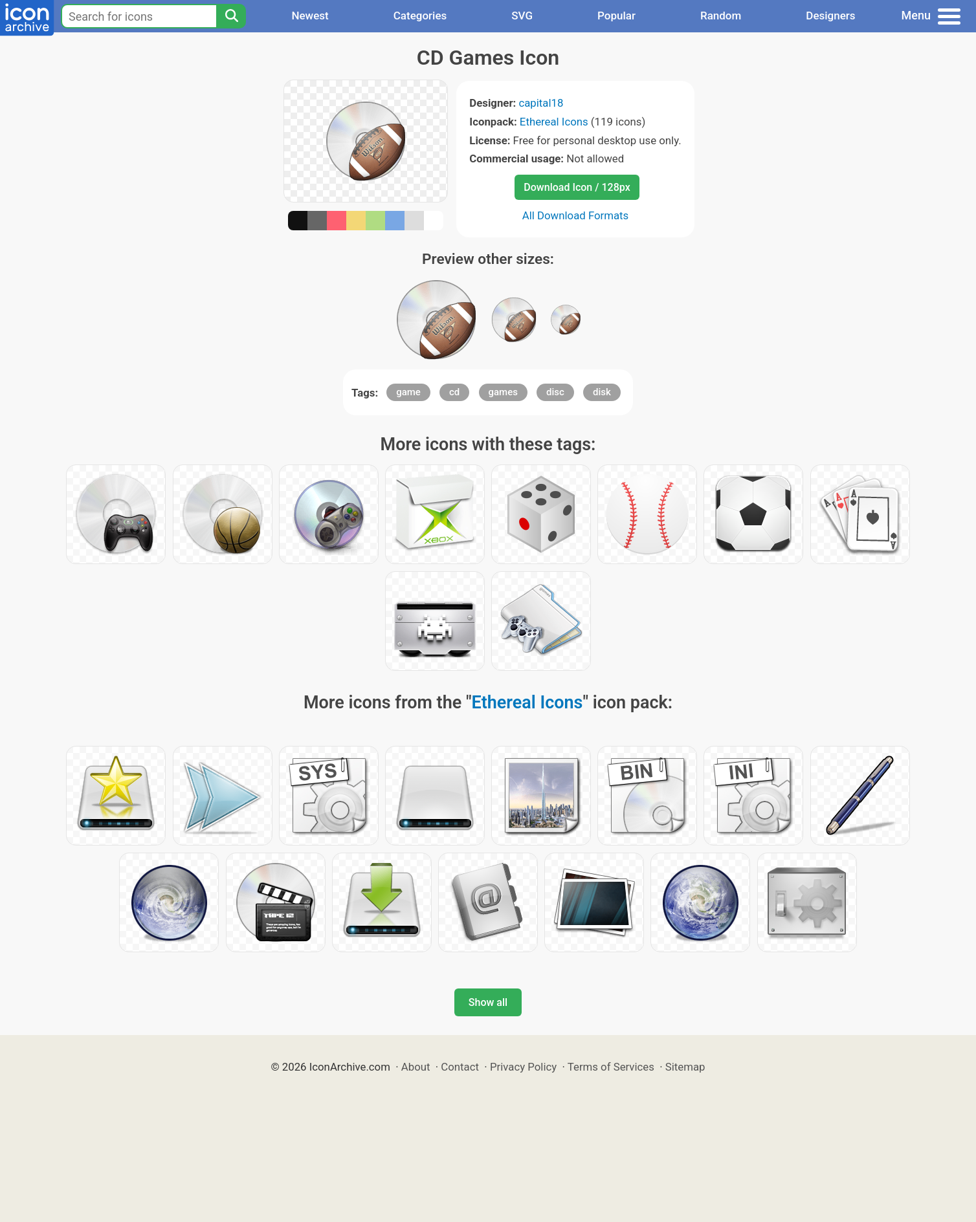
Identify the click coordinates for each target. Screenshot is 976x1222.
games (503, 392)
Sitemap (685, 1066)
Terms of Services (611, 1066)
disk (602, 392)
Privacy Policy (523, 1066)
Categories (420, 15)
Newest (309, 15)
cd (454, 392)
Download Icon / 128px (577, 187)
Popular (616, 15)
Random (720, 15)
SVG (522, 15)
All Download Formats (575, 215)
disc (555, 392)
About (415, 1066)
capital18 (540, 102)
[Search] (231, 16)
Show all (488, 1002)
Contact (460, 1066)
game (408, 392)
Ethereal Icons (554, 121)
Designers (830, 15)
